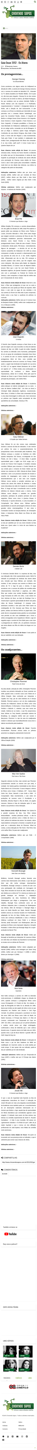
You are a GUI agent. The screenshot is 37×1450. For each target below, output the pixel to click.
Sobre (20, 1422)
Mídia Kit (21, 1425)
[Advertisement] (18, 22)
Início (4, 1422)
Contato (5, 1429)
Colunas (4, 1425)
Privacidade (22, 1429)
